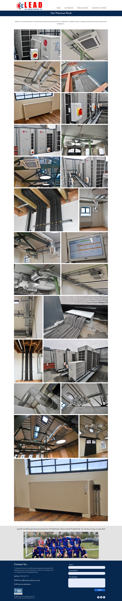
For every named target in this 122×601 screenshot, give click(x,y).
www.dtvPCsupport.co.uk (28, 598)
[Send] (99, 590)
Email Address (73, 570)
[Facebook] (98, 597)
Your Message (73, 577)
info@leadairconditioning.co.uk (30, 580)
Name (71, 564)
